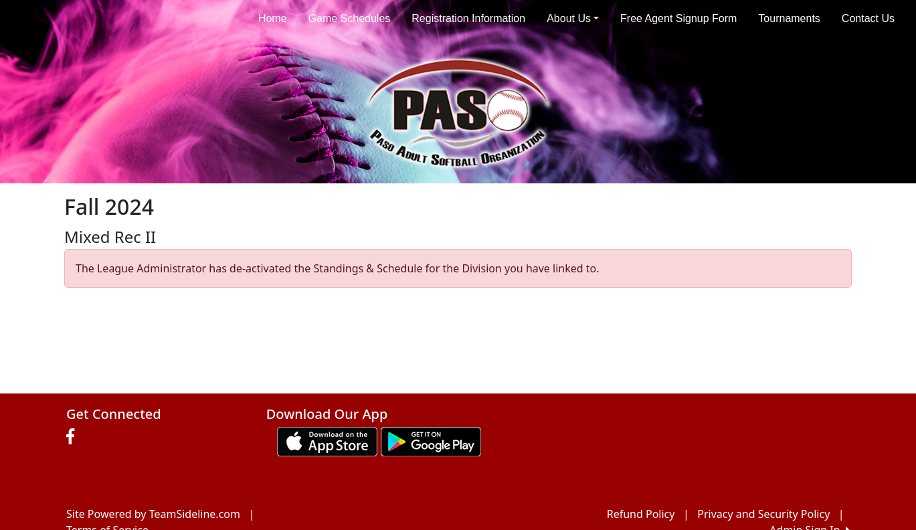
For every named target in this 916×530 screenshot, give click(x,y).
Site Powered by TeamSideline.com (153, 514)
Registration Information (468, 18)
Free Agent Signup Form (678, 18)
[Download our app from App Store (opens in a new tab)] (327, 440)
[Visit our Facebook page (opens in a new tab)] (73, 437)
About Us (573, 18)
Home (272, 18)
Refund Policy (641, 514)
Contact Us (868, 18)
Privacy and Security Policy (763, 514)
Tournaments (789, 18)
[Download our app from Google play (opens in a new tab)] (431, 440)
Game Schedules (349, 18)
